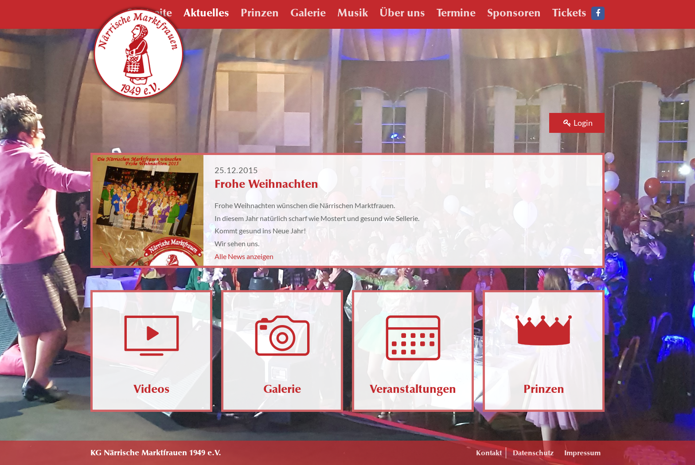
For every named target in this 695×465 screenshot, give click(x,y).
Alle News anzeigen (244, 256)
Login (578, 123)
